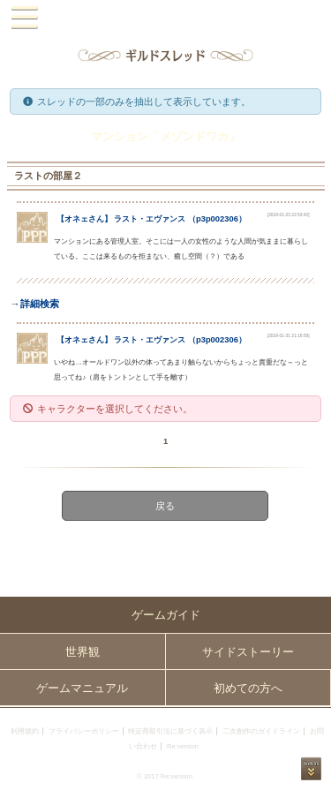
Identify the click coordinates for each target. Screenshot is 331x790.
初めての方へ (248, 688)
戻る (166, 505)
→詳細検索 (34, 303)
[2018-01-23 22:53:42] (288, 215)
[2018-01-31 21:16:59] (288, 336)
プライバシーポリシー (84, 731)
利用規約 (25, 731)
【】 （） (151, 218)
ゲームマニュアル (82, 688)
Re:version (183, 746)
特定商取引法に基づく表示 (170, 731)
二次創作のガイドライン (261, 731)
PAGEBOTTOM (311, 768)
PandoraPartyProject (165, 18)
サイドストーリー (248, 651)
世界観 (82, 651)
